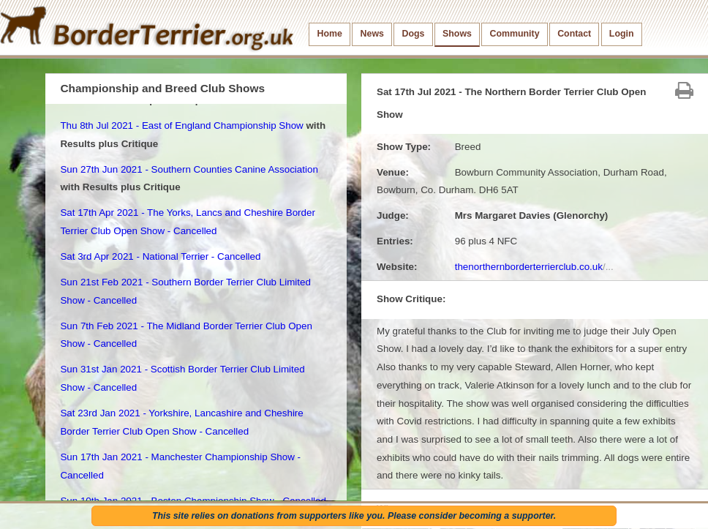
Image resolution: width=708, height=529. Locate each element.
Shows (457, 34)
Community (515, 34)
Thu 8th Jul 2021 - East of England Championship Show (181, 125)
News (372, 34)
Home (329, 34)
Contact (574, 34)
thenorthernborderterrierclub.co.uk (534, 266)
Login (621, 34)
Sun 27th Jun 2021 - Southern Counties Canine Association (188, 169)
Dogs (413, 34)
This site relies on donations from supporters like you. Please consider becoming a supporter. (354, 516)
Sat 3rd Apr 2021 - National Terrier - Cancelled (160, 256)
